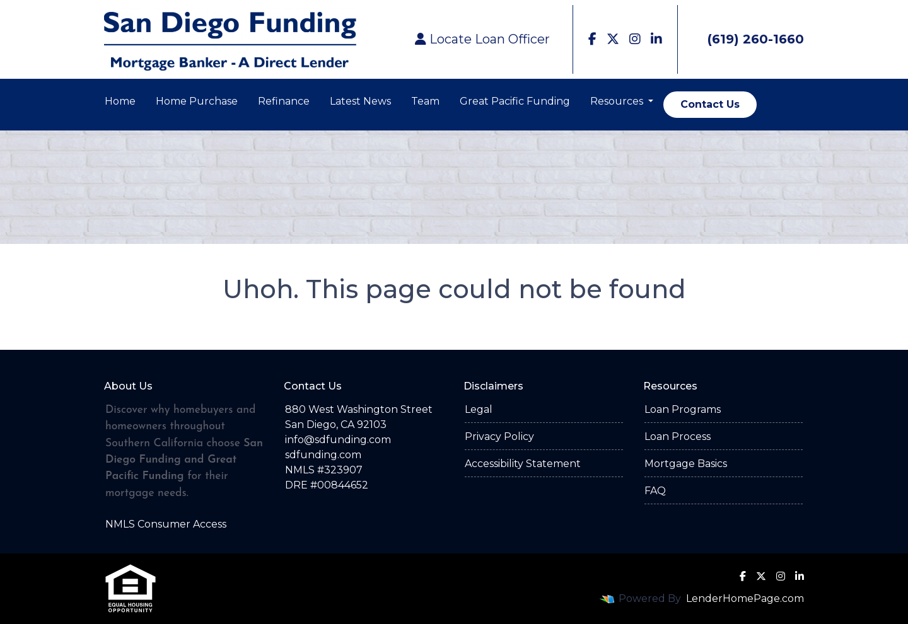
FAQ (655, 491)
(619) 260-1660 (746, 39)
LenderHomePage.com (745, 598)
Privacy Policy (499, 436)
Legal (478, 409)
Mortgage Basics (685, 464)
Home (120, 101)
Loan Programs (682, 409)
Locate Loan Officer (482, 39)
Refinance (284, 101)
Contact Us (710, 104)
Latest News (360, 101)
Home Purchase (197, 101)
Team (425, 101)
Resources (618, 101)
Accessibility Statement (523, 464)
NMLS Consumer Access (165, 524)
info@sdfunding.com (338, 440)
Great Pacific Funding (515, 101)
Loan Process (677, 436)
